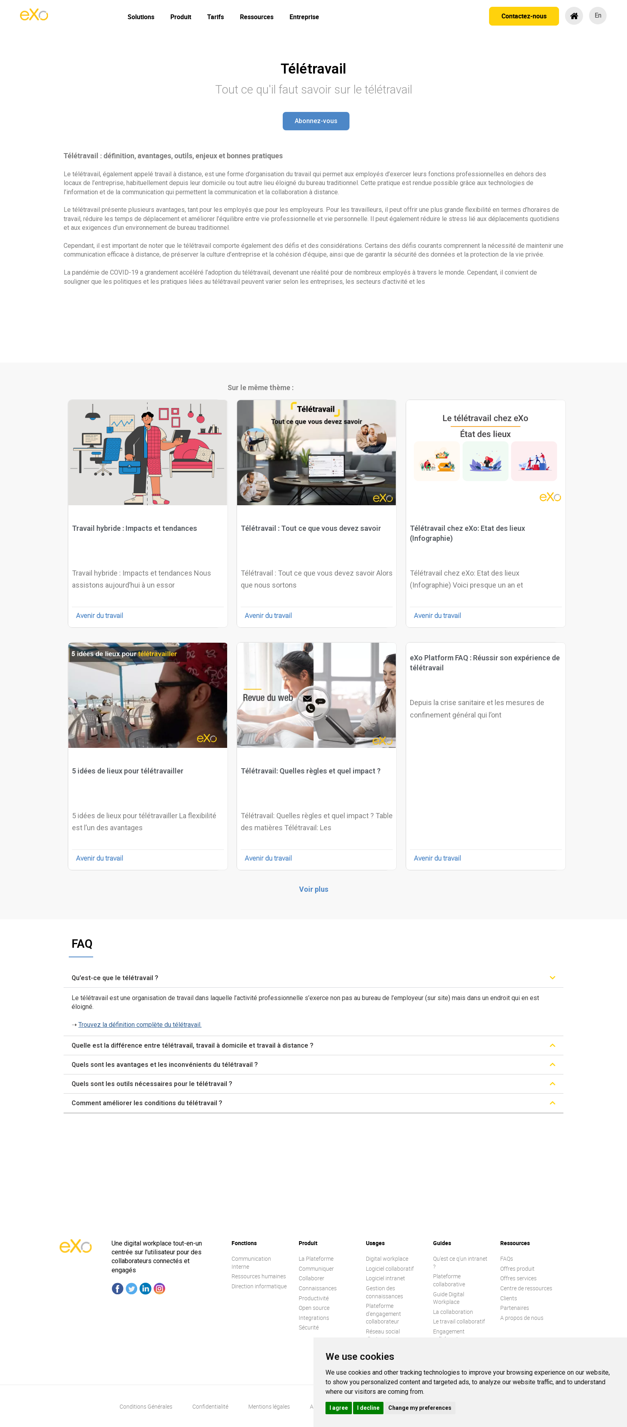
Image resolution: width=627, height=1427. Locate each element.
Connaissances (318, 1288)
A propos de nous (521, 1317)
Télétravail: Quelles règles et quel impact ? (311, 771)
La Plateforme (316, 1258)
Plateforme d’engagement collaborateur (383, 1313)
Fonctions (244, 1243)
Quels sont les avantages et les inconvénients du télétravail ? (165, 1064)
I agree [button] (338, 1408)
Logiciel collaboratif (390, 1268)
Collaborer (311, 1278)
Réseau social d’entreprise (383, 1335)
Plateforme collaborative (449, 1280)
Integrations (314, 1317)
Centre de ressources (526, 1288)
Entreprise (304, 16)
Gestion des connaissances (384, 1292)
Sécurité (309, 1327)
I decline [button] (368, 1408)
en (598, 15)
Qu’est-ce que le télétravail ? (115, 978)
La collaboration (453, 1311)
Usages (375, 1243)
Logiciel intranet (385, 1278)
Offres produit (517, 1268)
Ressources (257, 16)
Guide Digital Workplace (448, 1298)
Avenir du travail (99, 615)
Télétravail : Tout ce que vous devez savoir (311, 528)
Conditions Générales (146, 1406)
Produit (180, 16)
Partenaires (514, 1307)
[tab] (313, 978)
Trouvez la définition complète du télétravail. (140, 1024)
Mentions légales (269, 1406)
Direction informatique (259, 1286)
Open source (314, 1307)
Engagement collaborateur (449, 1335)
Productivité (314, 1298)
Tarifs (215, 16)
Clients (508, 1298)
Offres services (518, 1278)
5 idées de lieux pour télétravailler (128, 771)
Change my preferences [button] (419, 1408)
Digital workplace (387, 1258)
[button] (316, 121)
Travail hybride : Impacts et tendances (134, 528)
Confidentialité (210, 1406)
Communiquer (316, 1268)
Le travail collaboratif (459, 1321)
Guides (442, 1243)
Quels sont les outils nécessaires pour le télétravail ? (152, 1084)
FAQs (506, 1258)
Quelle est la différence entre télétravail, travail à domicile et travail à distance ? (193, 1045)
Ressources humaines (259, 1276)
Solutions (141, 16)
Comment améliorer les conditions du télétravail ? (147, 1103)
